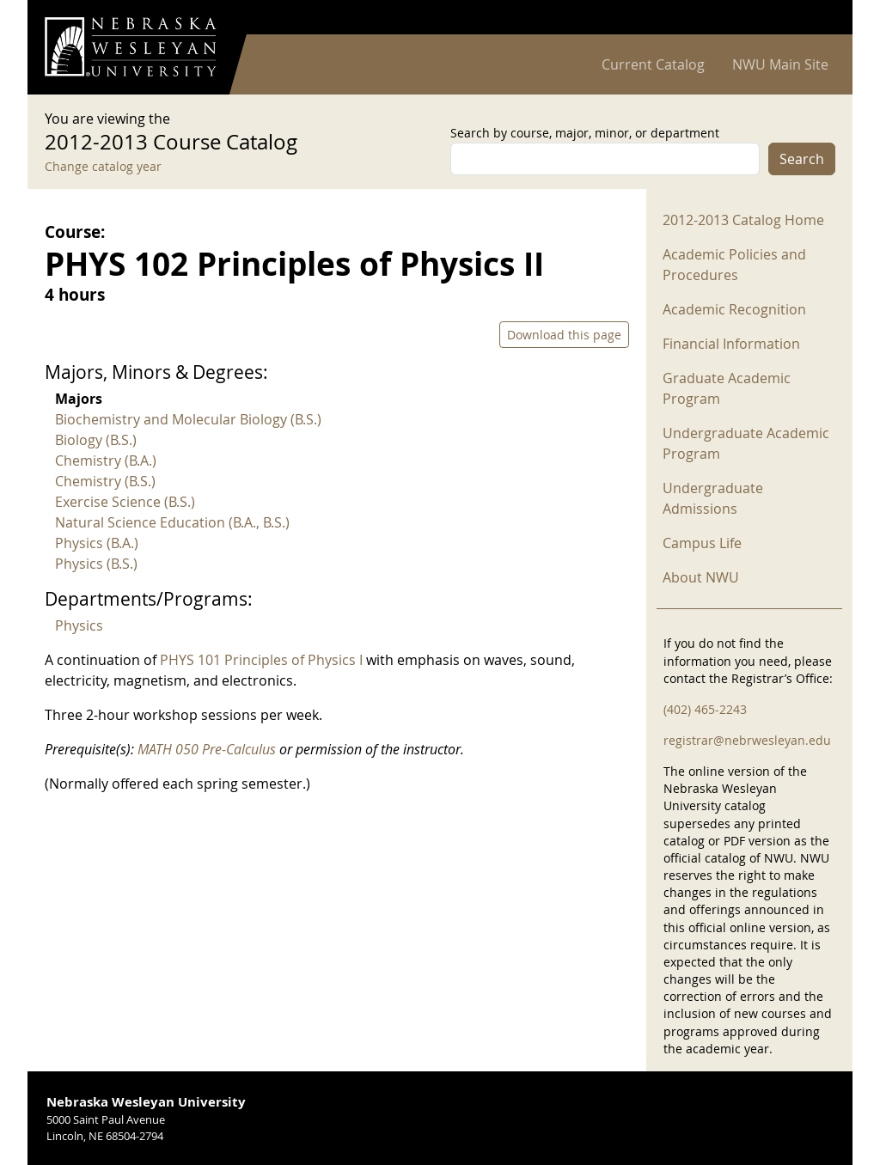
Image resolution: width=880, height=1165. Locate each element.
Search (801, 158)
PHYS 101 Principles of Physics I (261, 659)
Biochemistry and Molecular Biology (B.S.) (188, 419)
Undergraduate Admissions (713, 498)
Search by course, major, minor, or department (584, 133)
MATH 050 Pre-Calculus (207, 749)
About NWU (701, 577)
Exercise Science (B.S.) (125, 501)
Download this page (564, 334)
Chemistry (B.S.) (105, 481)
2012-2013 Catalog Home (743, 219)
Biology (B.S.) (96, 439)
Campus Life (702, 543)
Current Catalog (653, 64)
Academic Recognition (734, 309)
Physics (79, 625)
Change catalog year (103, 166)
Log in (813, 17)
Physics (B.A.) (96, 543)
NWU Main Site (780, 64)
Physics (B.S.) (96, 563)
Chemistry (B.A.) (105, 460)
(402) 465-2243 (705, 709)
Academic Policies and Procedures (734, 264)
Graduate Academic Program (727, 388)
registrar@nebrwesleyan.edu (747, 740)
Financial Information (731, 343)
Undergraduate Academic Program (746, 443)
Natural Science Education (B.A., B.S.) (172, 522)
